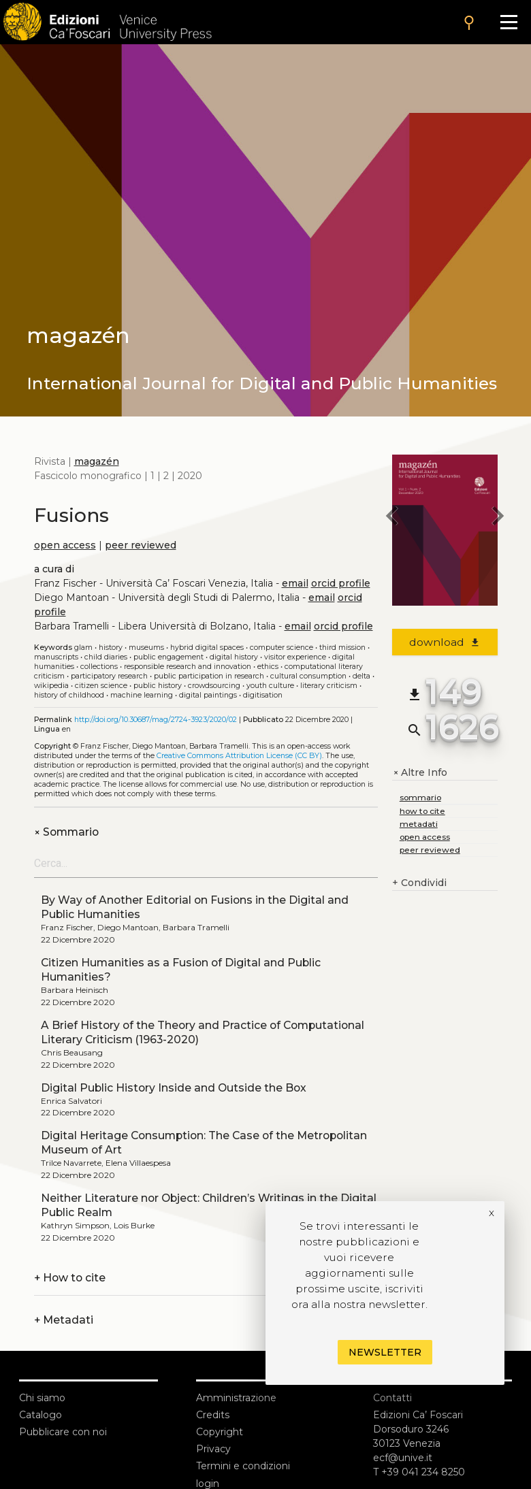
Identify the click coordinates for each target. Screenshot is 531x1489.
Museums (146, 647)
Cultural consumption (308, 676)
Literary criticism (328, 685)
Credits (212, 1415)
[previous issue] (392, 518)
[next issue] (498, 518)
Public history (157, 685)
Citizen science (101, 685)
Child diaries (105, 657)
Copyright (219, 1432)
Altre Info (419, 773)
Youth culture (270, 685)
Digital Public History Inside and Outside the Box (173, 1087)
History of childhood (69, 695)
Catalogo (40, 1415)
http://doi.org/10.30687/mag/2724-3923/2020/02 (155, 719)
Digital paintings (208, 695)
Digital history (234, 657)
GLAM (83, 647)
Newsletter (385, 1352)
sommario (420, 797)
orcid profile (340, 583)
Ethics (267, 666)
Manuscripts (56, 657)
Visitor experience (295, 657)
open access (65, 545)
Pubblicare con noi (63, 1432)
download (445, 642)
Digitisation (263, 695)
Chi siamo (42, 1398)
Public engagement (168, 657)
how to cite (422, 811)
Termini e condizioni (243, 1466)
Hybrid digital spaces (207, 647)
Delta (361, 676)
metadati (419, 824)
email (295, 583)
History (111, 647)
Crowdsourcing (214, 685)
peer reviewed (140, 545)
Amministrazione (236, 1398)
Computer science (281, 647)
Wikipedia (51, 685)
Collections (99, 666)
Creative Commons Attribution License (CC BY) (239, 755)
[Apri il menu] (509, 22)
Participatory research (109, 676)
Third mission (342, 647)
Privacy (213, 1449)
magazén (96, 461)
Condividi (419, 883)
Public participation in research (209, 676)
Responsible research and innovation (187, 666)
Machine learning (141, 695)
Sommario (66, 832)
